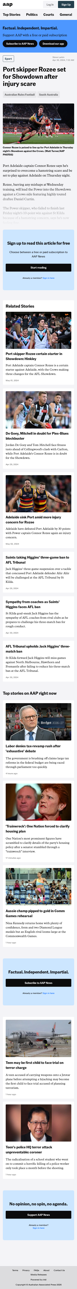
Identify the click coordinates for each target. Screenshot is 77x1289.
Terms (15, 1270)
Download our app (53, 43)
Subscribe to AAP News (20, 43)
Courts (48, 14)
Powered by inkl (38, 1279)
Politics (32, 14)
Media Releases (39, 1274)
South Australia (48, 94)
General (66, 14)
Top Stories (11, 14)
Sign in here (48, 278)
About (46, 1270)
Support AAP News (38, 1215)
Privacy (26, 1270)
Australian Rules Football (20, 94)
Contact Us (59, 1270)
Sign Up (66, 4)
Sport (8, 58)
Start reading (38, 267)
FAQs (36, 1270)
